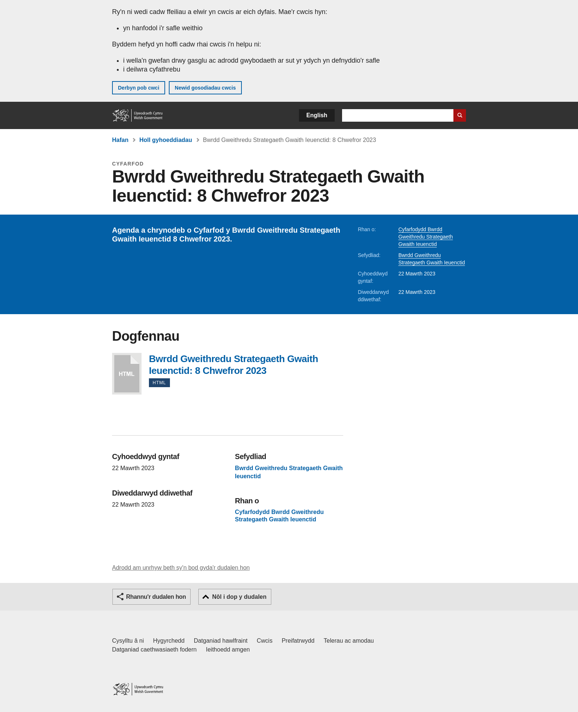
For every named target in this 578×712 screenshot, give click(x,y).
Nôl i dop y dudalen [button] (239, 597)
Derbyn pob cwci (138, 88)
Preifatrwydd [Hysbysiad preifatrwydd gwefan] (298, 641)
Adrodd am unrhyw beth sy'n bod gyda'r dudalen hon (181, 568)
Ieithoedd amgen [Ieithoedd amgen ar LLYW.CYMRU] (228, 649)
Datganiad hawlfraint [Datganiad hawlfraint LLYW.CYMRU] (221, 641)
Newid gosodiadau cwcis (205, 88)
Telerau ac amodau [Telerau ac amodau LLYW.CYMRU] (349, 641)
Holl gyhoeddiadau (165, 140)
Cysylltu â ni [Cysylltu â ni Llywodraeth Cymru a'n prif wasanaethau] (128, 641)
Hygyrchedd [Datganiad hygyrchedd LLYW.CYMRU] (168, 641)
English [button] (316, 115)
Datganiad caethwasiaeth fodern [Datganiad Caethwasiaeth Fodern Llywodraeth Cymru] (154, 649)
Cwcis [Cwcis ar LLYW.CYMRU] (265, 641)
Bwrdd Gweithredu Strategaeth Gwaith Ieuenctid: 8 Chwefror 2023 (127, 374)
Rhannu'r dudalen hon (156, 597)
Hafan (120, 140)
